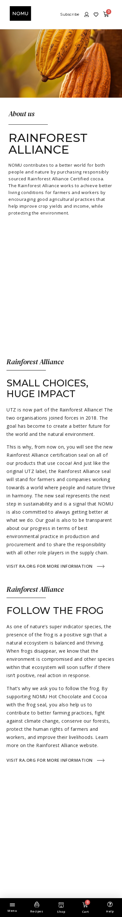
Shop (61, 912)
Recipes (36, 911)
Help (110, 911)
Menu (12, 911)
